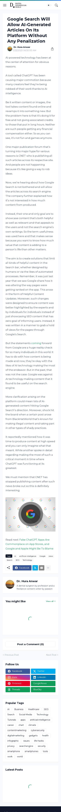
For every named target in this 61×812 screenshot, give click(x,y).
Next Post (51, 655)
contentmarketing (16, 730)
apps (23, 720)
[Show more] (48, 567)
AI (15, 556)
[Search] (56, 5)
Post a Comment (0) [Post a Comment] (30, 644)
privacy (11, 746)
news (51, 556)
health (45, 735)
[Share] (51, 48)
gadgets (33, 735)
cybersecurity (38, 730)
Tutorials (11, 720)
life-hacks (39, 741)
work (9, 756)
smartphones (31, 751)
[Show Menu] (4, 5)
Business (18, 709)
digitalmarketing (15, 735)
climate (32, 725)
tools (45, 751)
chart (21, 725)
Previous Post (12, 655)
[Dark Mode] (49, 5)
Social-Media (25, 714)
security (42, 746)
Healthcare (33, 709)
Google (42, 556)
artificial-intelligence (27, 556)
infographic (13, 741)
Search (9, 560)
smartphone (13, 751)
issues (26, 741)
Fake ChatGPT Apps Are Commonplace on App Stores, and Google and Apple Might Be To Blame (29, 544)
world (20, 756)
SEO (17, 560)
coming (36, 343)
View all (49, 601)
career (10, 725)
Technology (27, 560)
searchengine (26, 746)
